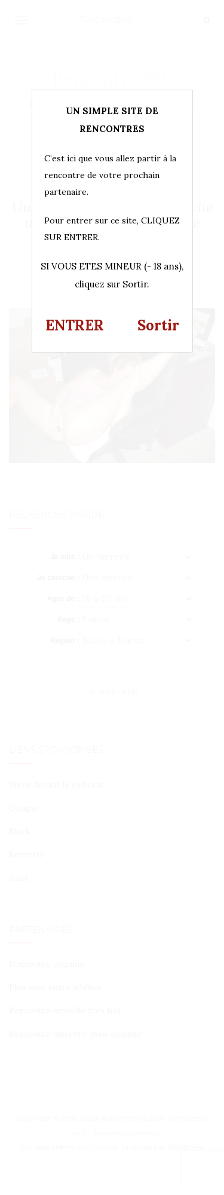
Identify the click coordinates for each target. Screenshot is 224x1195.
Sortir (158, 325)
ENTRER (74, 325)
